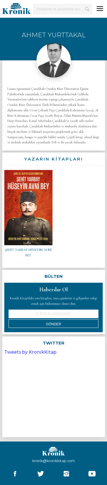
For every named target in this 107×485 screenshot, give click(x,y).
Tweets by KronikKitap (30, 352)
